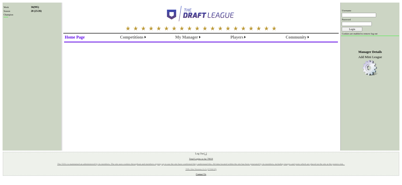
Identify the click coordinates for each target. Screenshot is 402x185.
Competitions (132, 37)
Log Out (201, 153)
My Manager (186, 37)
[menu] (75, 37)
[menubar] (133, 37)
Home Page (75, 37)
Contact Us (201, 174)
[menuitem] (75, 37)
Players (237, 37)
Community (296, 37)
